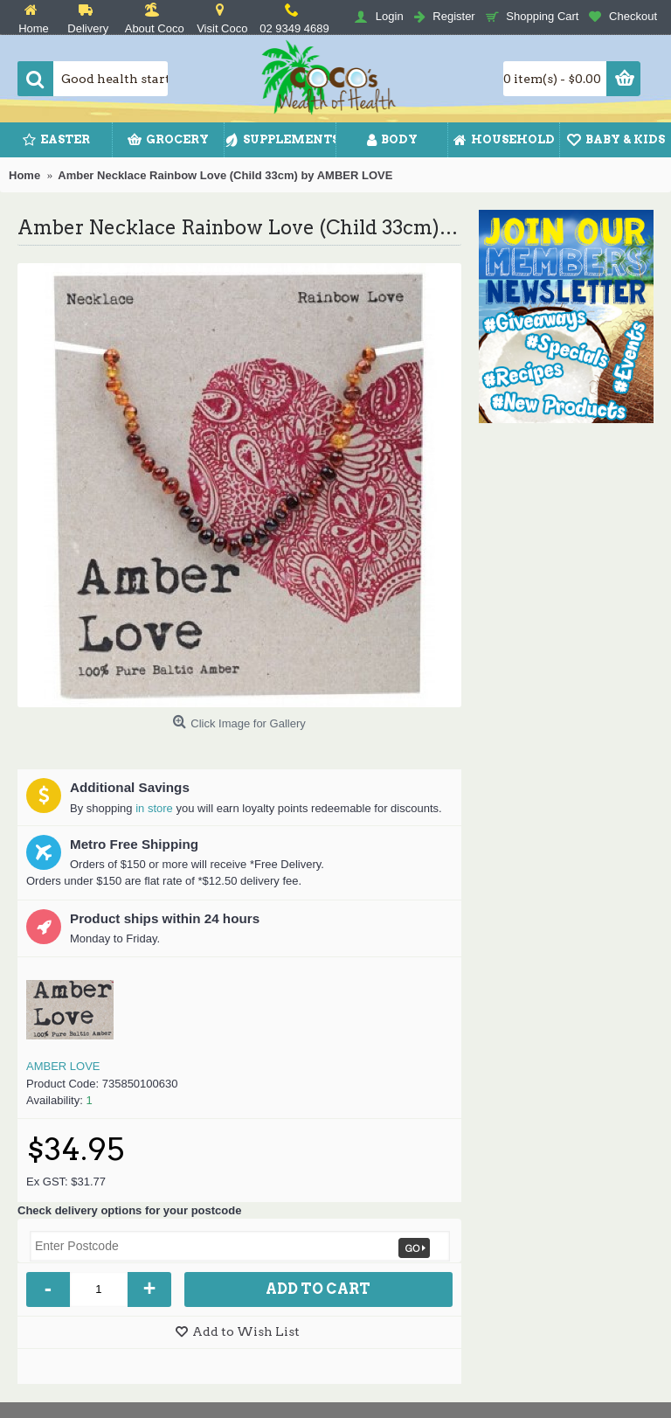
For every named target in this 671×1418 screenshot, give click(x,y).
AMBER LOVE (63, 1066)
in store (154, 808)
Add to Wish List (246, 1331)
